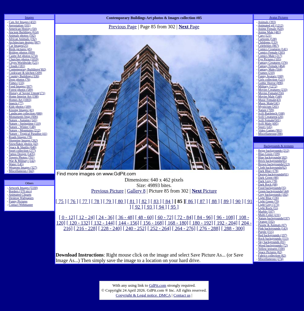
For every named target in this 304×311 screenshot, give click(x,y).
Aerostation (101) (19, 25)
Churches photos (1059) (23, 59)
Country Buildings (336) (24, 76)
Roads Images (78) (20, 137)
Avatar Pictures (278, 17)
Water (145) (16, 164)
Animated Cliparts (20, 194)
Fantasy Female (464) (271, 66)
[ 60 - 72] (164, 217)
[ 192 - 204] (225, 222)
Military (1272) (267, 86)
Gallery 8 (136, 190)
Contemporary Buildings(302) (27, 69)
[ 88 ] (214, 201)
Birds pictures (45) (20, 49)
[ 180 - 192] (201, 222)
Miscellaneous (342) (21, 171)
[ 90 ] (238, 201)
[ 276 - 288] (208, 228)
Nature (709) (266, 110)
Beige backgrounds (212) (273, 150)
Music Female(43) (269, 100)
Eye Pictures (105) (269, 59)
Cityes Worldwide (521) (23, 62)
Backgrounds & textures (279, 146)
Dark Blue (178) (268, 171)
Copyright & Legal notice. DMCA (143, 295)
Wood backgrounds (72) (273, 245)
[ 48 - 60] (144, 217)
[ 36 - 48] (125, 217)
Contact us (181, 295)
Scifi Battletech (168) (271, 113)
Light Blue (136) (268, 198)
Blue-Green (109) (269, 154)
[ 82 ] (144, 201)
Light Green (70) (268, 201)
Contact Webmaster (21, 204)
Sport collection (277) (22, 150)
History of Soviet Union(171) (27, 93)
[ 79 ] (108, 201)
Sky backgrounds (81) (271, 242)
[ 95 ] (173, 206)
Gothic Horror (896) (270, 83)
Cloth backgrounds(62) (272, 167)
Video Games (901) (270, 130)
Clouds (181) (17, 66)
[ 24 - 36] (105, 217)
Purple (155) (266, 231)
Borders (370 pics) (20, 191)
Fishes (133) (16, 83)
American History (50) (23, 28)
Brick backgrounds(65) (272, 160)
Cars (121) (264, 35)
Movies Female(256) (271, 93)
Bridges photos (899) (22, 52)
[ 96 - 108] (224, 217)
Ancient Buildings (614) (23, 32)
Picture (204, 190)
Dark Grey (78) (267, 181)
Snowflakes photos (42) (23, 144)
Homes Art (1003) (20, 100)
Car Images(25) (18, 45)
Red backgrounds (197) (272, 235)
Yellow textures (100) (271, 248)
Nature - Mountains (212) (24, 130)
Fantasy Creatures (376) (273, 62)
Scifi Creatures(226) (270, 116)
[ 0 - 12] (67, 217)
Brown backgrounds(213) (274, 164)
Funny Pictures (18, 201)
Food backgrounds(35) (272, 187)
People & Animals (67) (272, 225)
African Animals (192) (23, 39)
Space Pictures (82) (270, 252)
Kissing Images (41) (21, 110)
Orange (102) (266, 221)
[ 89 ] (226, 201)
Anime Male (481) (269, 32)
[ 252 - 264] (159, 228)
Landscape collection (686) (25, 113)
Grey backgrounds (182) (273, 194)
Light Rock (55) (268, 208)
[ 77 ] (84, 201)
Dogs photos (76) (19, 79)
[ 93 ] (149, 206)
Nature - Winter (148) (22, 127)
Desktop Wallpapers (21, 198)
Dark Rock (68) (268, 184)
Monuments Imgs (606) (23, 116)
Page (189, 26)
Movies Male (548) (270, 96)
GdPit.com (157, 285)
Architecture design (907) (24, 42)
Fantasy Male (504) (270, 69)
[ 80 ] (120, 201)
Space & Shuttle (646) (22, 147)
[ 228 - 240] (110, 228)
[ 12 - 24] (85, 217)
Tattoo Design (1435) (22, 154)
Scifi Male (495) (268, 123)
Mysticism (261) (268, 106)
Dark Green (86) (268, 177)
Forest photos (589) (21, 89)
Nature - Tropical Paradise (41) (28, 133)
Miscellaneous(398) (270, 133)
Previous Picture (107, 190)
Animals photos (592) (22, 35)
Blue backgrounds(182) (272, 157)
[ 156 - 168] (152, 222)
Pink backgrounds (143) (273, 228)
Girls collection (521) (271, 79)
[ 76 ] (73, 201)
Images (29, 17)
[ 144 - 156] (127, 222)
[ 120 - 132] (78, 222)
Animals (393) (267, 22)
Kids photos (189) (20, 106)
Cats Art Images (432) (22, 22)
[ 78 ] (96, 201)
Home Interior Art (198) (23, 96)
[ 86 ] (190, 201)
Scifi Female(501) (269, 120)
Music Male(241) (269, 103)
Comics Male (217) (270, 56)
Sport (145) (265, 127)
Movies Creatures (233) (272, 89)
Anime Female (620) (270, 28)
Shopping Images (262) (23, 140)
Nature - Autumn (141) (23, 120)
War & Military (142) (22, 160)
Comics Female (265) (271, 52)
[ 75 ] (61, 201)
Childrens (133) (268, 42)
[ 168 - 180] (176, 222)
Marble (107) (266, 211)
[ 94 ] (161, 206)
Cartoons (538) (267, 39)
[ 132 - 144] (102, 222)
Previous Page (123, 26)
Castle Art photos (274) (23, 56)
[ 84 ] (168, 201)
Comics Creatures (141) (273, 49)
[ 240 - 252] (134, 228)
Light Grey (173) (268, 204)
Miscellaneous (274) (270, 259)
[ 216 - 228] (85, 228)
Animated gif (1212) (270, 25)
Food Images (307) (20, 86)
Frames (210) (266, 72)
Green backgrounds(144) (273, 191)
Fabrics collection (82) (272, 255)
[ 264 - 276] (183, 228)
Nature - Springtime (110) (25, 123)
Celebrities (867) (268, 45)
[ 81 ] (132, 201)
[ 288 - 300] (233, 228)
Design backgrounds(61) (273, 174)
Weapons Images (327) (23, 167)
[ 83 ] (156, 201)
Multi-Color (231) (269, 215)
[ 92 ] (137, 206)
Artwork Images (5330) (23, 187)
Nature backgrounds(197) (274, 218)
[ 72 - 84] (184, 217)
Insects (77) (16, 103)
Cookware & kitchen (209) (25, 72)
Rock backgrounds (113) (273, 238)
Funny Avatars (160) (270, 76)
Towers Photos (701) (21, 157)
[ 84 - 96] (203, 217)
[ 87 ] (202, 201)
